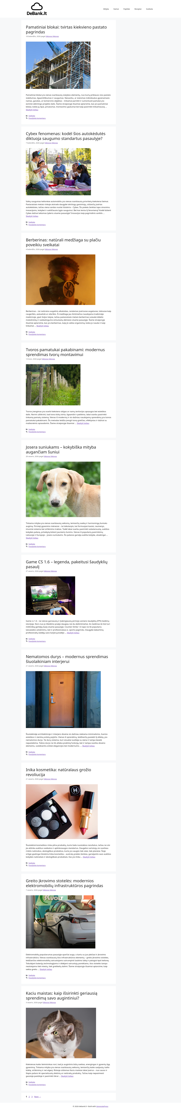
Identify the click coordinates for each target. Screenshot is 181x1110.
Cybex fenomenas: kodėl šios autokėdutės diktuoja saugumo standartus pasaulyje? (66, 136)
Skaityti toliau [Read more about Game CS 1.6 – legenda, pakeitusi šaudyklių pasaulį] (73, 632)
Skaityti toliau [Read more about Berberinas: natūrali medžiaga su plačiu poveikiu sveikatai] (42, 325)
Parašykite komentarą (37, 118)
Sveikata (149, 9)
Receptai (137, 9)
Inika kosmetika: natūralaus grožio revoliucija (58, 772)
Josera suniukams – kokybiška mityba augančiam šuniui (61, 449)
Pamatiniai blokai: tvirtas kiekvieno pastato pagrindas (66, 29)
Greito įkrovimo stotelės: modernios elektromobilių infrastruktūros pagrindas (64, 883)
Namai (116, 9)
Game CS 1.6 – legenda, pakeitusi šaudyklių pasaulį (66, 564)
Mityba (106, 9)
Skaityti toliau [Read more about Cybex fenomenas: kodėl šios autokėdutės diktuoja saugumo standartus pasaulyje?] (32, 216)
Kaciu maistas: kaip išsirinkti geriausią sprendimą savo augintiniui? (61, 995)
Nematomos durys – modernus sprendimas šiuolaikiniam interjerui (67, 659)
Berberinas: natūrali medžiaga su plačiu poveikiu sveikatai (63, 242)
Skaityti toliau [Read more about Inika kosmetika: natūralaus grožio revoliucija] (89, 857)
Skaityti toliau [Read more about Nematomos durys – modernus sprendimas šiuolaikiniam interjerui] (88, 746)
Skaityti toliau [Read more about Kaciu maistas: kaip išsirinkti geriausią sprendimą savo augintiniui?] (67, 1076)
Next (37, 1096)
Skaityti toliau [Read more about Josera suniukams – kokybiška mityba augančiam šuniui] (32, 538)
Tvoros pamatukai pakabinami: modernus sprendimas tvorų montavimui (65, 352)
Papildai (126, 9)
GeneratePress (102, 1106)
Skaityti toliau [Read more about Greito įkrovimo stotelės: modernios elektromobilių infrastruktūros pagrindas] (46, 969)
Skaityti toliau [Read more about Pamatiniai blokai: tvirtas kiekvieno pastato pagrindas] (32, 109)
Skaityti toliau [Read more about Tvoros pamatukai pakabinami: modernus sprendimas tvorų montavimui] (83, 423)
